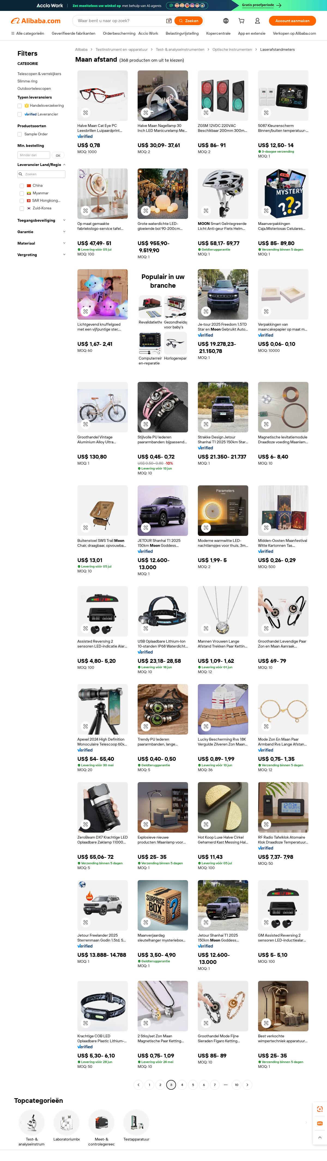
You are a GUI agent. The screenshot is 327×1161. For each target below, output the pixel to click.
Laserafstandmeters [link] (277, 49)
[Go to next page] (247, 1085)
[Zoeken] (188, 20)
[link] (320, 1109)
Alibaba (81, 49)
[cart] (242, 21)
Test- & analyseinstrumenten (180, 49)
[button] (169, 20)
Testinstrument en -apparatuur (122, 49)
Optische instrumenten (232, 49)
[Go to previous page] (138, 1085)
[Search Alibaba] (119, 21)
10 (236, 1085)
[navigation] (41, 568)
